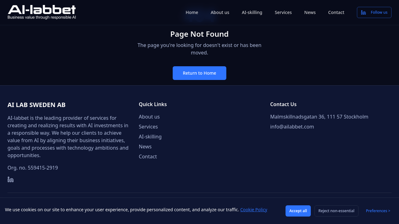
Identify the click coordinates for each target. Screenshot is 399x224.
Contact (336, 12)
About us (220, 12)
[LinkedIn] (10, 179)
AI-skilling (252, 12)
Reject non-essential (336, 210)
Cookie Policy (253, 209)
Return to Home (199, 73)
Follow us (374, 12)
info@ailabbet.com (292, 126)
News (310, 12)
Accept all (298, 210)
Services (283, 12)
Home (192, 12)
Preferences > (378, 210)
